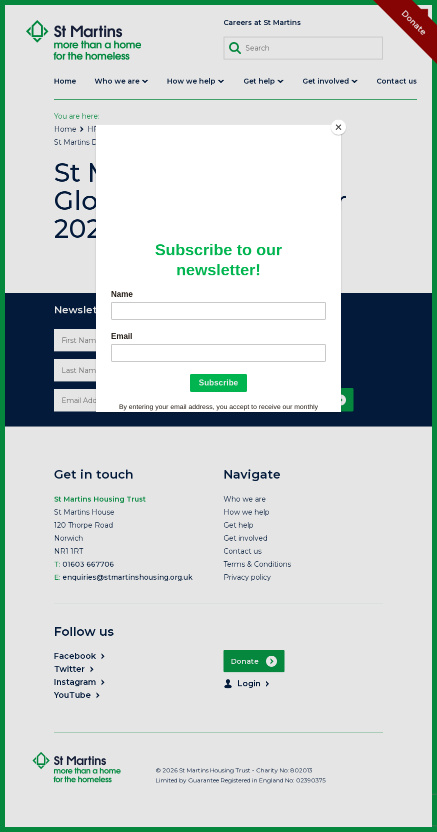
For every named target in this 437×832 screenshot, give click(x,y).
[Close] (338, 127)
